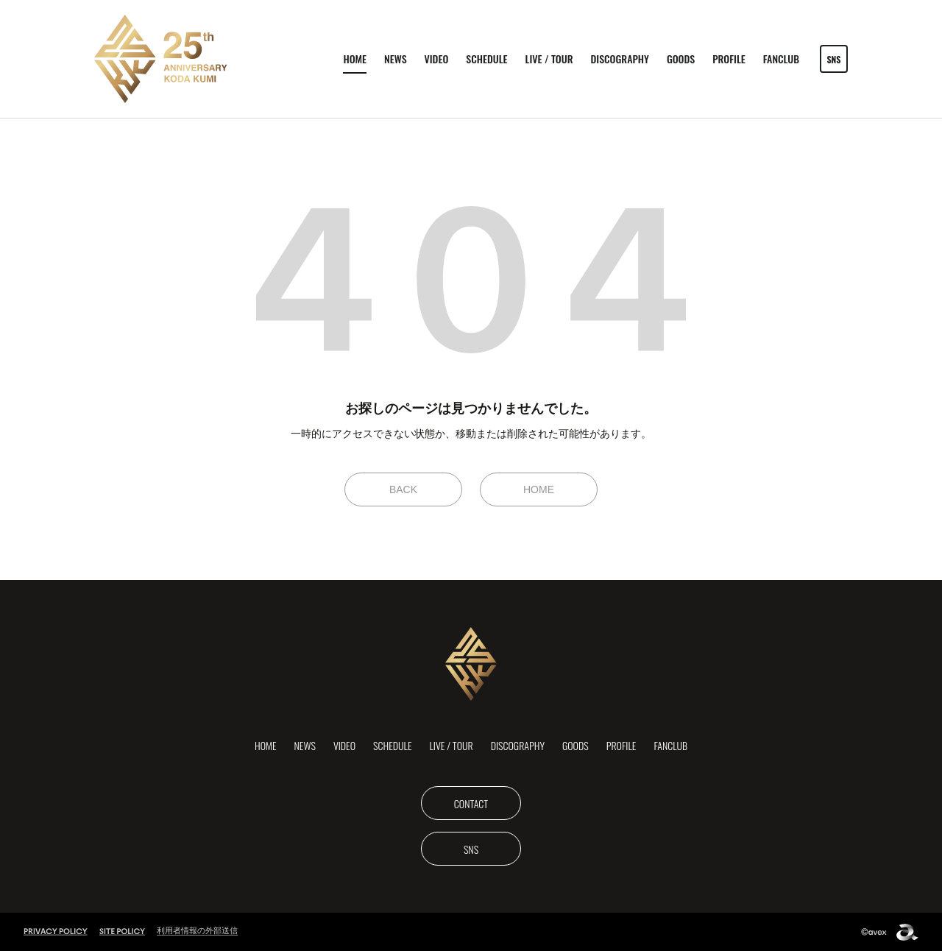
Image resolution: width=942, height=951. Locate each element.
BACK (403, 489)
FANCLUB (781, 58)
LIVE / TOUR (549, 58)
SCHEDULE (486, 58)
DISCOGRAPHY (620, 58)
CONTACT (471, 803)
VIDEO (437, 58)
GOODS (681, 58)
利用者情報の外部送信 (197, 930)
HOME (354, 58)
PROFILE (729, 58)
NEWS (395, 58)
